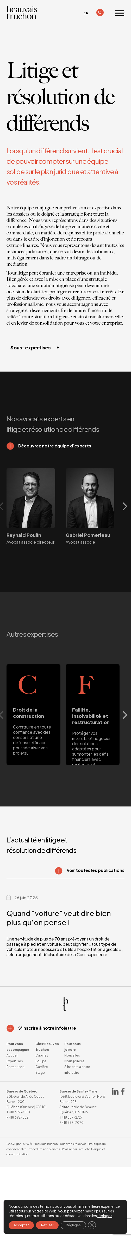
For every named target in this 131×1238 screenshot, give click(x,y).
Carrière (41, 1067)
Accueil (12, 1055)
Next (127, 506)
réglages (104, 1215)
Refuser (47, 1225)
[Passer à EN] (86, 13)
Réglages (73, 1225)
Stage (40, 1073)
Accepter (21, 1225)
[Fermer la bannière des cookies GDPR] (92, 1225)
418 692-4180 (19, 1112)
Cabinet (41, 1055)
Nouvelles (72, 1055)
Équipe (40, 1061)
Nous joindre (74, 1061)
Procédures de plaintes (44, 1149)
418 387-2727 (72, 1117)
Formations (15, 1067)
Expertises (15, 1061)
